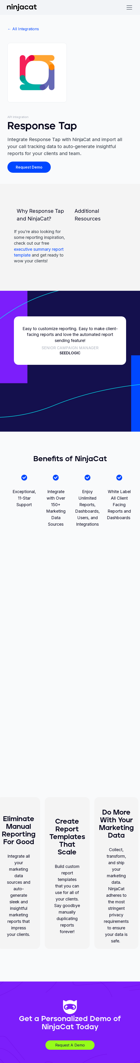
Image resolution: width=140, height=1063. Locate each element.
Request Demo (29, 167)
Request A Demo (70, 1045)
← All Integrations (23, 29)
